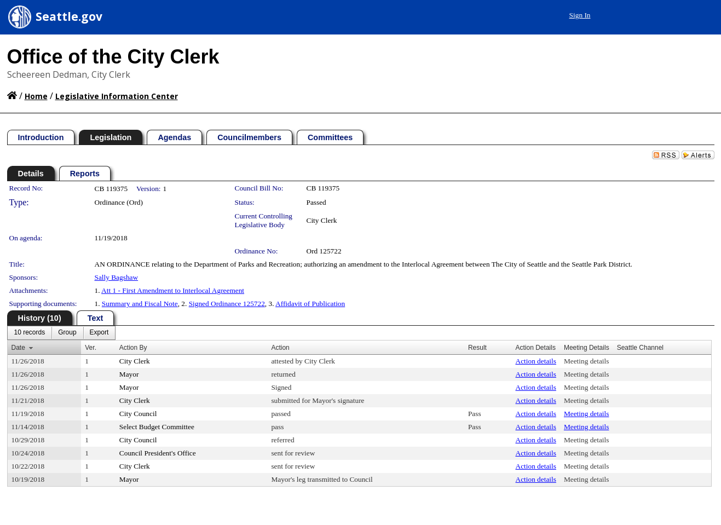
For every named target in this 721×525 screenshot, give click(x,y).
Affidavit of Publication (310, 303)
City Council (138, 413)
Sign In (580, 15)
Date (18, 347)
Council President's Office (157, 453)
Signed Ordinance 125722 (227, 303)
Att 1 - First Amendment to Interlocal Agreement (172, 290)
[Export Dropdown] (99, 332)
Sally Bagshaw (117, 277)
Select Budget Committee (156, 427)
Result (477, 347)
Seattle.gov (69, 16)
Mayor (129, 374)
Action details (536, 361)
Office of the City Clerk (113, 56)
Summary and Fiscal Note (140, 303)
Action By (133, 347)
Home (36, 96)
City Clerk (322, 220)
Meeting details (586, 361)
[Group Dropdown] (67, 332)
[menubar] (61, 333)
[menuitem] (30, 332)
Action (280, 347)
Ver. (90, 347)
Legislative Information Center (116, 96)
